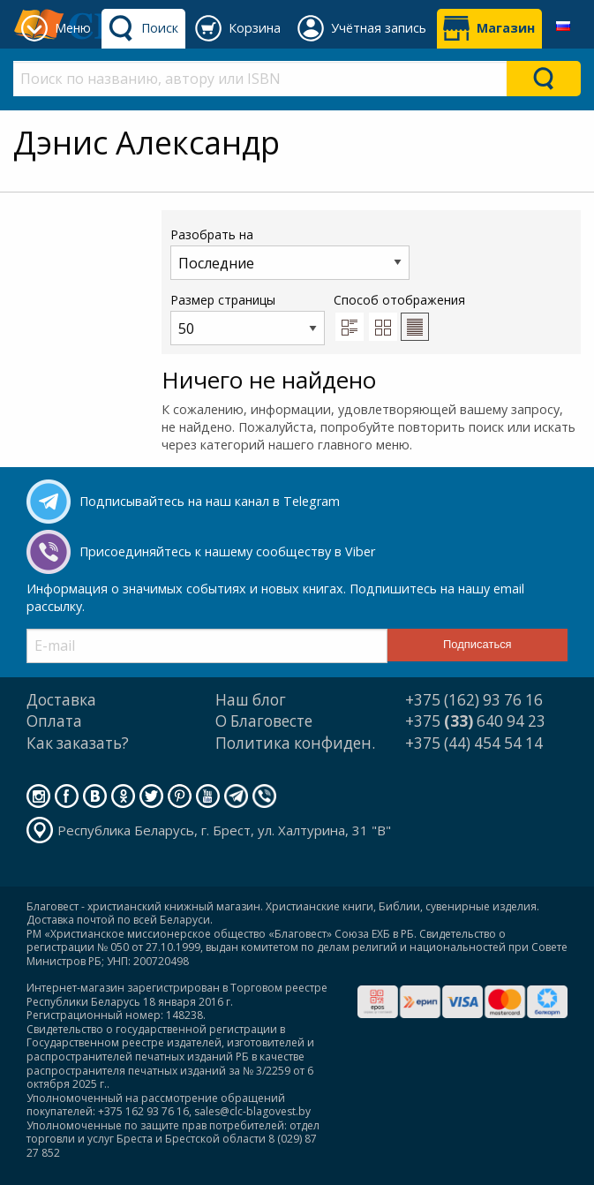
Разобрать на (290, 253)
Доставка (61, 700)
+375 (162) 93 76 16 (474, 700)
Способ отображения (399, 316)
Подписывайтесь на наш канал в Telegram (209, 501)
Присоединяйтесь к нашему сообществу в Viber (227, 551)
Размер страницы (247, 318)
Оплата (54, 721)
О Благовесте (263, 721)
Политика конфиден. (295, 743)
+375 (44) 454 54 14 (474, 743)
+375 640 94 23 (475, 721)
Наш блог (250, 700)
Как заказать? (77, 743)
